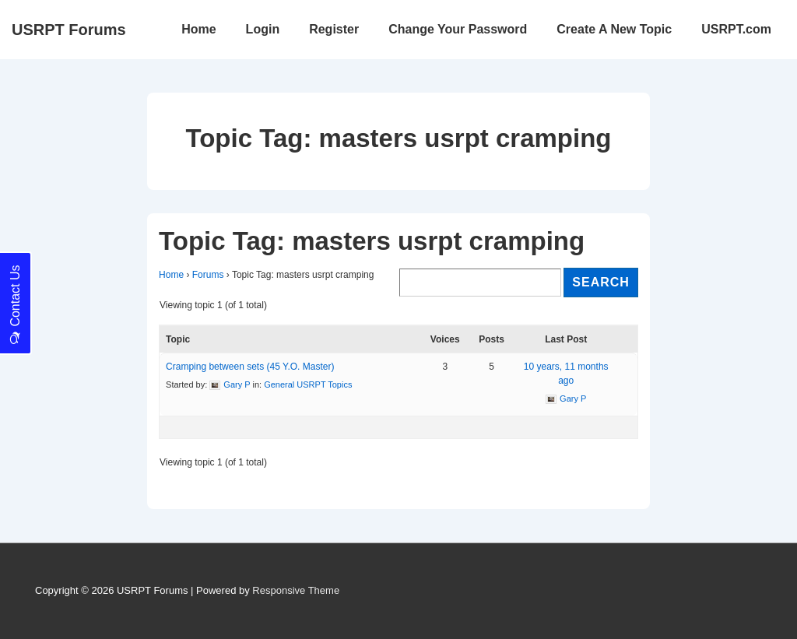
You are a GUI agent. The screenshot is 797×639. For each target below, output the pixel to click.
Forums (208, 274)
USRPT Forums (69, 29)
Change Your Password (457, 29)
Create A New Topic (614, 29)
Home (198, 29)
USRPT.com (736, 29)
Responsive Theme (295, 590)
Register (334, 29)
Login (263, 29)
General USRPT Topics (308, 384)
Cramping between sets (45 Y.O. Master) (250, 366)
